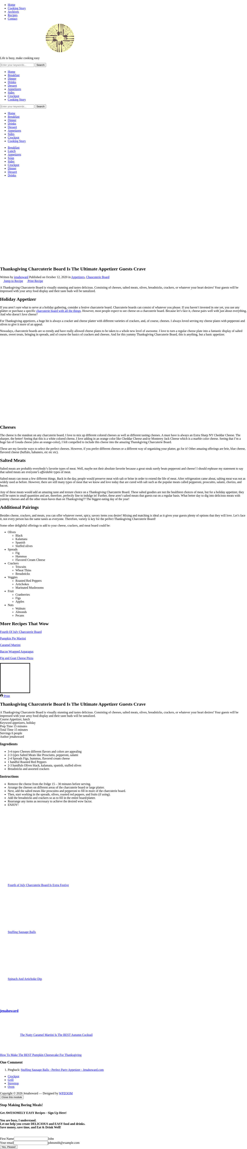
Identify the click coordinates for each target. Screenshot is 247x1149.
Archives (13, 11)
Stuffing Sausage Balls (127, 912)
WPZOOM (66, 1093)
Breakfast (13, 75)
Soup (11, 158)
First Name (7, 1138)
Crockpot (13, 96)
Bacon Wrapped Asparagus (16, 651)
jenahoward (21, 277)
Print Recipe (33, 281)
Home (11, 4)
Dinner (12, 78)
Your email (7, 1142)
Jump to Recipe (11, 281)
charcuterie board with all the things (58, 310)
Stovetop (13, 1083)
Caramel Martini (10, 645)
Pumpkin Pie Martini (13, 638)
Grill (11, 1079)
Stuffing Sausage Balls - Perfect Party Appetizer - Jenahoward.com (62, 1069)
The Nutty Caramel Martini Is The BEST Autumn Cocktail (56, 1034)
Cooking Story (17, 8)
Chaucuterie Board (97, 277)
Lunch (12, 151)
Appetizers (14, 89)
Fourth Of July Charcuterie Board (21, 631)
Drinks (12, 82)
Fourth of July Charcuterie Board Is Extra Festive (127, 865)
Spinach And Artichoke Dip (127, 959)
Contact (12, 18)
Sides (11, 92)
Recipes (13, 15)
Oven (11, 1086)
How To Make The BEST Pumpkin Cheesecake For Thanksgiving (41, 1055)
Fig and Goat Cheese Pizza (16, 658)
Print (5, 696)
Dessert (12, 85)
